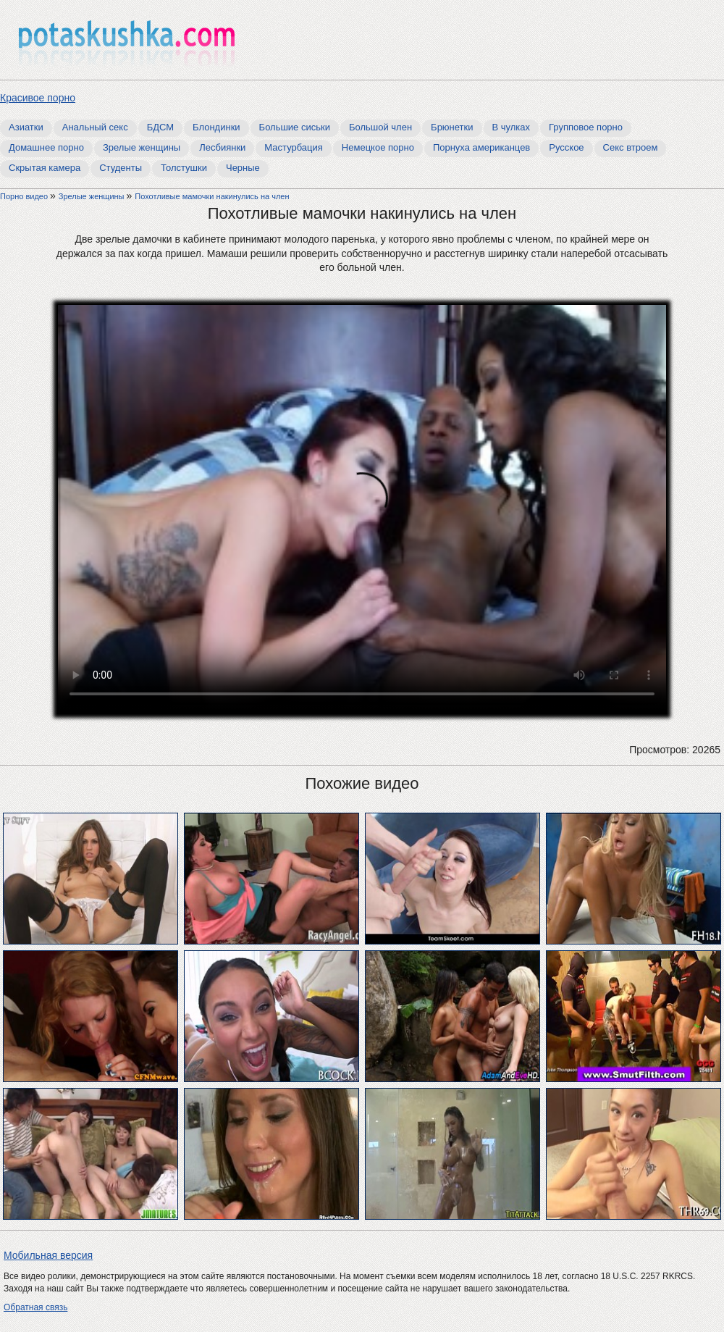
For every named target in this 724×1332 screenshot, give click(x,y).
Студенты (120, 167)
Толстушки (184, 167)
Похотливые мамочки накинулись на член (212, 196)
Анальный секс (95, 127)
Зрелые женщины (141, 147)
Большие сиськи (294, 127)
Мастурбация (293, 147)
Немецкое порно (378, 147)
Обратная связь (35, 1307)
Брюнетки (452, 127)
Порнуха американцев (481, 147)
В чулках (511, 127)
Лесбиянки (222, 147)
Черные (243, 167)
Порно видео (25, 196)
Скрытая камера (44, 167)
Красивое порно (37, 98)
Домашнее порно (46, 147)
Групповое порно (586, 127)
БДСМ (160, 127)
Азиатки (26, 127)
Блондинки (216, 127)
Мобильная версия (48, 1255)
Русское (566, 147)
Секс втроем (630, 147)
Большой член (380, 127)
